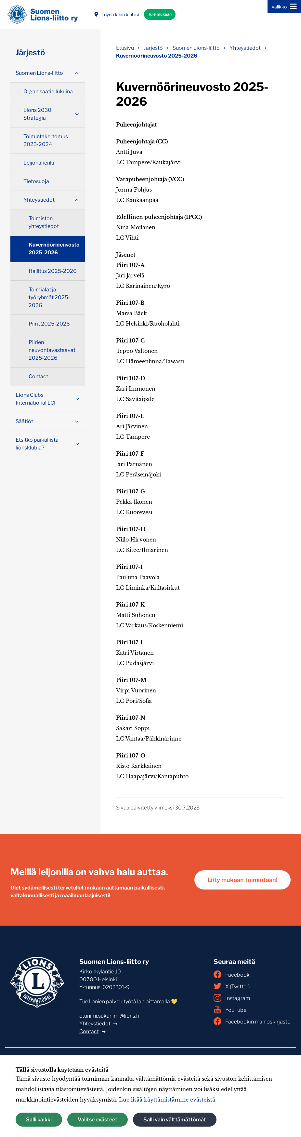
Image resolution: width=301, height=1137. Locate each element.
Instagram (232, 998)
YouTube (230, 1009)
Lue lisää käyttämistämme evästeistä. (167, 1099)
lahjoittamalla (153, 1001)
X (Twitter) (232, 986)
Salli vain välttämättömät (174, 1120)
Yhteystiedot (95, 1024)
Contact (89, 1031)
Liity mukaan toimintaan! (242, 879)
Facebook (232, 974)
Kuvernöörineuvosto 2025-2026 (54, 249)
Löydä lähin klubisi (116, 14)
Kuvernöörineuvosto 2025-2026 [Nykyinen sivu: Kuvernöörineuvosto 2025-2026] (156, 56)
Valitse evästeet (97, 1120)
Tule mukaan (160, 14)
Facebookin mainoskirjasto (252, 1021)
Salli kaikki (39, 1120)
